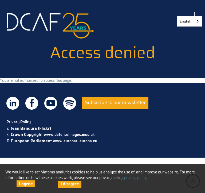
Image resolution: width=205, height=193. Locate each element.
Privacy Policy (18, 122)
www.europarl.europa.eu (75, 141)
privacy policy (135, 178)
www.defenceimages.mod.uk (69, 135)
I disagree (70, 184)
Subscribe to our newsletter (115, 102)
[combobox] (189, 21)
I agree (26, 183)
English (185, 21)
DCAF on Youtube (50, 103)
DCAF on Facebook (31, 103)
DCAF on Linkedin (12, 103)
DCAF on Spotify (69, 103)
